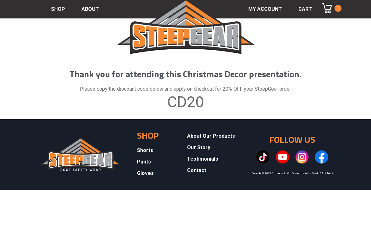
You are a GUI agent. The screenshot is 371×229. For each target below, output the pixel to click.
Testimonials (202, 159)
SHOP (58, 9)
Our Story (198, 147)
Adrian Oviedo (312, 173)
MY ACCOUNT (265, 9)
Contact (196, 170)
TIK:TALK (327, 173)
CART (305, 9)
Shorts (145, 150)
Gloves (145, 173)
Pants (144, 162)
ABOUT (90, 9)
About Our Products (211, 136)
